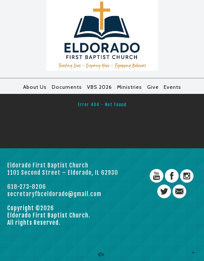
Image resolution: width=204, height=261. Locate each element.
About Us (35, 87)
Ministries (129, 87)
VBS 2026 (99, 87)
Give (153, 87)
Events (172, 87)
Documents (67, 87)
